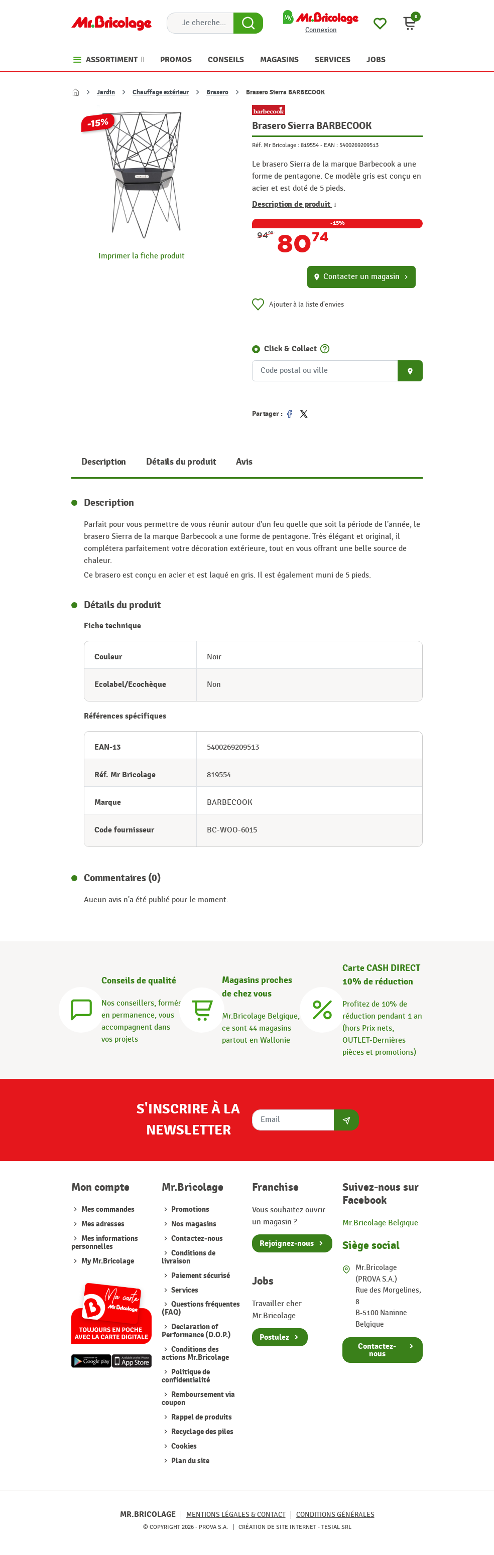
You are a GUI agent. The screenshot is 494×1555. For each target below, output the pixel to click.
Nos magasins (193, 1224)
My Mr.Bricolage (107, 1261)
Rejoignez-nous (287, 1243)
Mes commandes (108, 1209)
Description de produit (294, 204)
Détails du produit (181, 462)
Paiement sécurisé (200, 1276)
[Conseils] (81, 1009)
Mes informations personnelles (104, 1242)
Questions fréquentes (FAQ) (201, 1308)
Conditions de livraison (188, 1257)
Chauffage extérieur (161, 92)
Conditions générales (335, 1514)
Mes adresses (103, 1224)
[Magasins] (201, 1009)
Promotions (189, 1209)
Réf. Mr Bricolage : (275, 145)
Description (103, 462)
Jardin (106, 92)
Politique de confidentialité (186, 1376)
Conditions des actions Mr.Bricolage (195, 1353)
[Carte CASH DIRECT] (322, 1009)
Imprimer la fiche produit (141, 256)
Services (184, 1290)
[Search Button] (248, 23)
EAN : (331, 145)
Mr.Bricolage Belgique (380, 1223)
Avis (244, 462)
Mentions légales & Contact (236, 1514)
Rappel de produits (201, 1417)
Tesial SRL (336, 1526)
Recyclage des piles (201, 1432)
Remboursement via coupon (198, 1398)
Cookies (183, 1446)
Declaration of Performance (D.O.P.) (196, 1331)
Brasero (217, 92)
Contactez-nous (196, 1238)
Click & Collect (290, 349)
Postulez (274, 1337)
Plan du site (189, 1461)
